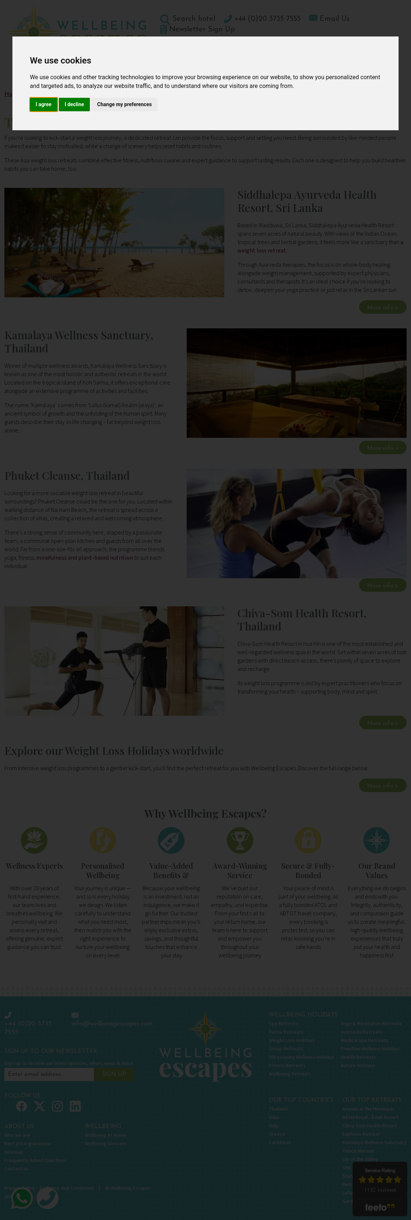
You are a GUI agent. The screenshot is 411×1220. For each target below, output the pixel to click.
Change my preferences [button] (124, 104)
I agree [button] (44, 104)
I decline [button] (74, 104)
